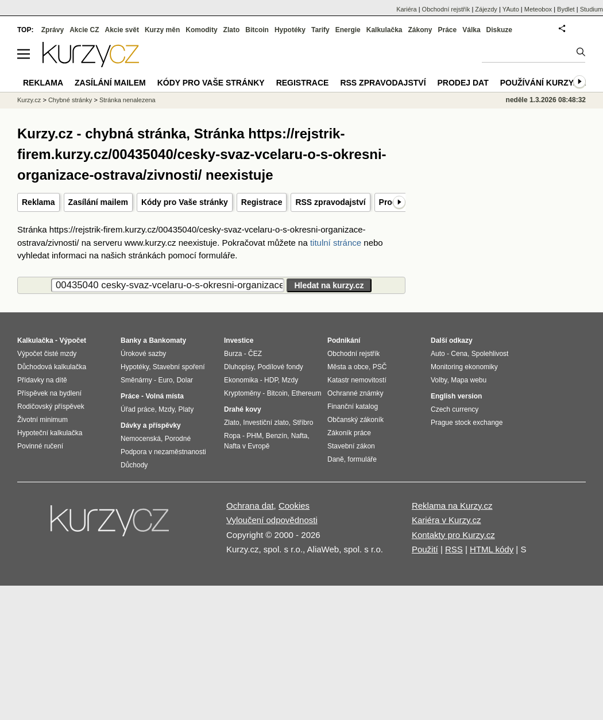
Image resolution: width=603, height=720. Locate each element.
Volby (439, 380)
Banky (131, 340)
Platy (186, 409)
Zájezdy (486, 9)
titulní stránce (335, 242)
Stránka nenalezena (127, 99)
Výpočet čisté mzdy (46, 354)
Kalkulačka (384, 30)
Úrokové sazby (143, 354)
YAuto (510, 9)
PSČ (380, 367)
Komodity (201, 30)
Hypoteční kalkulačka (49, 433)
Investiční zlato (265, 423)
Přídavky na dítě (42, 380)
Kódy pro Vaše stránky (184, 202)
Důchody (134, 465)
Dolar (184, 380)
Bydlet (566, 9)
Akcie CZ (84, 30)
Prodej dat (463, 82)
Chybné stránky (70, 99)
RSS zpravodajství (330, 202)
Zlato (231, 30)
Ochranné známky (355, 393)
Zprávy (52, 30)
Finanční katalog (352, 406)
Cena (459, 354)
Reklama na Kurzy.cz (452, 505)
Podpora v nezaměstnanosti (163, 452)
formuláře (362, 459)
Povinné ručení (40, 446)
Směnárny (136, 380)
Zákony (420, 30)
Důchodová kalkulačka (51, 367)
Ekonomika (241, 380)
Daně (335, 459)
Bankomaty (167, 340)
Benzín (276, 436)
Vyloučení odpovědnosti (272, 520)
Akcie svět (122, 30)
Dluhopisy (239, 367)
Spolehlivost (490, 354)
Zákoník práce (349, 433)
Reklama (38, 202)
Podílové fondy (280, 367)
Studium (591, 9)
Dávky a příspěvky (151, 425)
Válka (471, 30)
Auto (438, 354)
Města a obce (348, 367)
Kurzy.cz (29, 99)
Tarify (320, 30)
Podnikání (343, 340)
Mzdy (167, 409)
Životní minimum (42, 420)
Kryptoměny (242, 393)
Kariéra (406, 9)
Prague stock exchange (466, 423)
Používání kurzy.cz (543, 82)
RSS (454, 549)
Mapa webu (468, 380)
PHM (254, 436)
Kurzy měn (162, 30)
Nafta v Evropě (246, 446)
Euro (165, 380)
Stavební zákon (351, 446)
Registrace (262, 202)
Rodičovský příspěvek (50, 406)
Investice (238, 340)
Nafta (299, 436)
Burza (233, 354)
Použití (425, 549)
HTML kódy (491, 549)
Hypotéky (290, 30)
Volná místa (164, 396)
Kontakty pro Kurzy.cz (453, 535)
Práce (447, 30)
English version (456, 396)
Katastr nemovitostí (356, 380)
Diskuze (499, 30)
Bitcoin (257, 30)
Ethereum (306, 393)
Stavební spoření (179, 367)
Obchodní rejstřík (446, 9)
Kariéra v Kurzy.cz (446, 520)
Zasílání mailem (98, 202)
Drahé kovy (242, 409)
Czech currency (454, 409)
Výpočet (72, 340)
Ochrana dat (250, 505)
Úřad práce (137, 409)
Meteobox (538, 9)
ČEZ (255, 354)
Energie (348, 30)
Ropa (232, 436)
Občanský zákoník (355, 420)
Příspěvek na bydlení (49, 393)
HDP (271, 380)
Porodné (178, 439)
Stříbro (302, 423)
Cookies (294, 505)
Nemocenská (141, 439)
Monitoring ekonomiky (464, 367)
